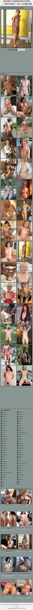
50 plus (3, 414)
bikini (3, 443)
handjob (20, 416)
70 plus (3, 419)
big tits (3, 441)
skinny (19, 468)
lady (19, 423)
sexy (19, 461)
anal (3, 423)
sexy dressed (21, 463)
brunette (4, 454)
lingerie (20, 430)
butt (2, 459)
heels (19, 419)
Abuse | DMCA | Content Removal (9, 604)
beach (3, 434)
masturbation (21, 432)
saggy (19, 457)
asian (3, 425)
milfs (19, 436)
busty (3, 457)
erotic (3, 475)
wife (19, 481)
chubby (3, 461)
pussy (19, 452)
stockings (20, 475)
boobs (3, 450)
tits (18, 477)
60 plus (3, 416)
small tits (20, 470)
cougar (3, 463)
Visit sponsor (21, 49)
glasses (20, 412)
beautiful (4, 436)
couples (4, 466)
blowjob (4, 448)
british (3, 452)
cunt (3, 470)
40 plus (3, 412)
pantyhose (20, 448)
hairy (19, 414)
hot (18, 421)
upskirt (19, 479)
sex (18, 459)
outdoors (20, 443)
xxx (18, 483)
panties (20, 445)
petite (19, 450)
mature (19, 434)
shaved (20, 466)
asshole (4, 430)
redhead (20, 454)
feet (2, 481)
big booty (4, 439)
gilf (2, 486)
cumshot (4, 468)
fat (2, 479)
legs (19, 425)
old (18, 441)
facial (3, 477)
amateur (4, 421)
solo (19, 472)
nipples (20, 439)
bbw (3, 432)
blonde (3, 445)
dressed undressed (7, 472)
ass (2, 428)
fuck (3, 483)
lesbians (20, 428)
